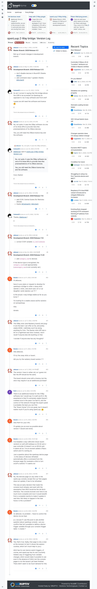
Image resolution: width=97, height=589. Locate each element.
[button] (2, 586)
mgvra (76, 153)
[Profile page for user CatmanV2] (9, 91)
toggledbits (77, 69)
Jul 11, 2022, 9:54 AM (30, 277)
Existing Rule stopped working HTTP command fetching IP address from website (80, 212)
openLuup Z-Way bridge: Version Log (63, 17)
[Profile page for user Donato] (9, 279)
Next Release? (76, 50)
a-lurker (76, 200)
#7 (47, 214)
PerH (14, 391)
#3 (47, 90)
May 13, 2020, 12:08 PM (32, 66)
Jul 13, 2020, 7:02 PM (32, 214)
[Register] (94, 6)
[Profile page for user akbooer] (9, 49)
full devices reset (14, 17)
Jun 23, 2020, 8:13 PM (32, 149)
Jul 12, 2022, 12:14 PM (29, 391)
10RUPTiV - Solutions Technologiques (64, 586)
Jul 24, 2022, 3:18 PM (31, 474)
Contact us (83, 586)
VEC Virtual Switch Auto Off (79, 120)
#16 (47, 439)
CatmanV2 (16, 90)
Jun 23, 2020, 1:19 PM (32, 90)
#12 (47, 349)
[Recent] (2, 6)
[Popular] (2, 13)
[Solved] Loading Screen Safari (79, 106)
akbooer (15, 47)
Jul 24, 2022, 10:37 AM (30, 439)
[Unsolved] (2, 17)
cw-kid (76, 181)
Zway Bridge (14, 32)
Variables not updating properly (79, 92)
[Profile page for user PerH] (9, 392)
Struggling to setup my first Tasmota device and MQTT (80, 176)
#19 (47, 539)
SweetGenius (78, 110)
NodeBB (73, 584)
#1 (47, 47)
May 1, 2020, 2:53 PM (31, 47)
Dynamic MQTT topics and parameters (79, 149)
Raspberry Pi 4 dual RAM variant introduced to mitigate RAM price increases (79, 193)
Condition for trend (78, 162)
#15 (47, 420)
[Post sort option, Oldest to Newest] (61, 51)
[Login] (94, 2)
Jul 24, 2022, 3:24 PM (30, 511)
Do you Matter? (76, 79)
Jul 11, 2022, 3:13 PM (30, 349)
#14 (47, 391)
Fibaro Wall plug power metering (82, 17)
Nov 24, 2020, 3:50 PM (31, 252)
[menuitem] (94, 2)
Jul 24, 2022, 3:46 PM (31, 539)
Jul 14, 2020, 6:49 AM (31, 235)
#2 (47, 66)
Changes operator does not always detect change (80, 134)
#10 (47, 277)
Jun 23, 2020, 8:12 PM (31, 121)
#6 (47, 193)
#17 (47, 474)
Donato (15, 277)
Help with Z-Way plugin (37, 17)
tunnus (76, 96)
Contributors (82, 584)
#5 (47, 149)
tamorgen (77, 165)
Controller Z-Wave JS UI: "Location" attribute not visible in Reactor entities (80, 64)
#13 (47, 369)
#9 (47, 252)
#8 (47, 235)
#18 (47, 511)
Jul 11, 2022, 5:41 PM (31, 369)
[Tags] (2, 9)
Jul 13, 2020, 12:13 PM (31, 193)
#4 (47, 121)
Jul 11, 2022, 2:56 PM (31, 320)
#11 (47, 320)
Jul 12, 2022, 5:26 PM (30, 420)
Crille (75, 81)
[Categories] (2, 2)
